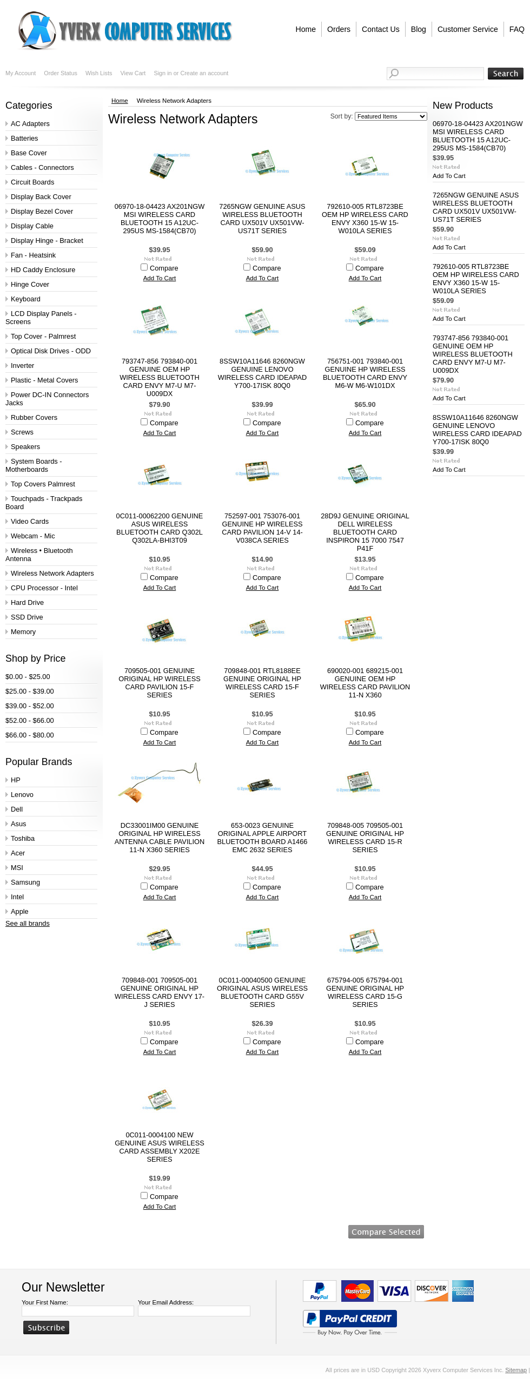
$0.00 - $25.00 (27, 677)
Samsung (25, 882)
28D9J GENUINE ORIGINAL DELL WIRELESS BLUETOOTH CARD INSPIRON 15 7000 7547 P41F (365, 532)
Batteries (24, 138)
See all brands (27, 923)
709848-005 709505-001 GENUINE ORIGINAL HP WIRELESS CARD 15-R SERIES (365, 837)
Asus (18, 824)
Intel (17, 897)
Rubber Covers (34, 417)
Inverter (22, 365)
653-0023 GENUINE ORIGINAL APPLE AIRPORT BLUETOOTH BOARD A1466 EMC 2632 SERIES (262, 837)
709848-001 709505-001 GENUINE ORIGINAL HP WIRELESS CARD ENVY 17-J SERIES (159, 992)
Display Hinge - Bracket (47, 240)
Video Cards (30, 521)
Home (119, 100)
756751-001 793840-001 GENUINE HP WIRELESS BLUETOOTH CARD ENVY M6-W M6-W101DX (365, 373)
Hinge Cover (30, 284)
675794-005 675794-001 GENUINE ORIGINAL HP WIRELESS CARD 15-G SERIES (365, 992)
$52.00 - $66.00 (29, 720)
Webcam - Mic (33, 536)
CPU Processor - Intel (44, 588)
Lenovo (22, 794)
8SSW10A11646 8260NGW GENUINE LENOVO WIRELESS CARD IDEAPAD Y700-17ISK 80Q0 (262, 373)
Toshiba (23, 838)
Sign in (162, 73)
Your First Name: (45, 1302)
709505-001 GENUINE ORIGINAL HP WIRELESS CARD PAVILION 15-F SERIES (159, 683)
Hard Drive (27, 602)
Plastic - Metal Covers (44, 380)
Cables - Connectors (42, 167)
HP (16, 780)
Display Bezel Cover (42, 211)
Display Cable (32, 226)
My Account (20, 73)
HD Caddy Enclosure (43, 270)
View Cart (132, 73)
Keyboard (26, 299)
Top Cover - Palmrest (43, 336)
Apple (20, 911)
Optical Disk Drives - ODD (51, 351)
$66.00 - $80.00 (29, 735)
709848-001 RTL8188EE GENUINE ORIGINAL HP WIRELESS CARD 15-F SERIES (262, 683)
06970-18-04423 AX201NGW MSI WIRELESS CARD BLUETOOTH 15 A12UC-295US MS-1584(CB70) (159, 218)
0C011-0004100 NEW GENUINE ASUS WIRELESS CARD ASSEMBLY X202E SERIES (159, 1147)
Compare (164, 268)
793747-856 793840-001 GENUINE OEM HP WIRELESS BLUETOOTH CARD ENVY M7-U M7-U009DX (160, 377)
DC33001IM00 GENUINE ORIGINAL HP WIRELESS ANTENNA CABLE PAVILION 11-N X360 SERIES (160, 837)
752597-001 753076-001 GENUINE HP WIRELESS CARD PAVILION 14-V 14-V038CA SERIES (262, 528)
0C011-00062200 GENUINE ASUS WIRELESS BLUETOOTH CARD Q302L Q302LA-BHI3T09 (159, 528)
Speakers (25, 447)
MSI (17, 868)
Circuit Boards (32, 182)
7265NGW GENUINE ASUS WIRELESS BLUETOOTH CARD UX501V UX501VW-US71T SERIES (262, 218)
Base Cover (29, 153)
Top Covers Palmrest (43, 484)
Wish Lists (98, 73)
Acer (18, 853)
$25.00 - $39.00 (29, 691)
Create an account (204, 73)
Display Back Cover (41, 197)
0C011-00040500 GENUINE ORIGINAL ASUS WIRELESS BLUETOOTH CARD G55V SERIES (262, 992)
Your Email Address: (166, 1302)
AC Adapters (30, 124)
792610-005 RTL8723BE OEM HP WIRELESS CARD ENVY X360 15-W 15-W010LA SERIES (365, 218)
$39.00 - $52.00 (29, 706)
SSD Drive (27, 617)
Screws (22, 432)
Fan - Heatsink (33, 255)
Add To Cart (159, 278)
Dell (17, 809)
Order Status (60, 73)
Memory (23, 632)
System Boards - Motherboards (33, 465)
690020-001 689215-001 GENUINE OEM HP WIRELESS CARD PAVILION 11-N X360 (365, 683)
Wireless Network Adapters (52, 573)
